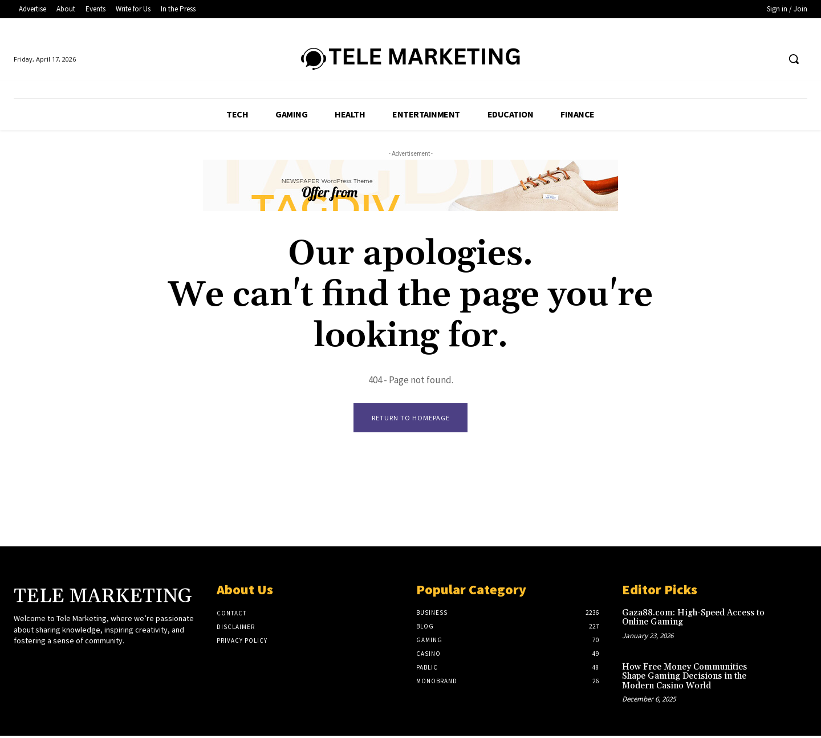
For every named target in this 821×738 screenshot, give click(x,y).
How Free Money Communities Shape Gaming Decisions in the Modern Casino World (684, 679)
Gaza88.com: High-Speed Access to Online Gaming (693, 620)
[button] (793, 58)
